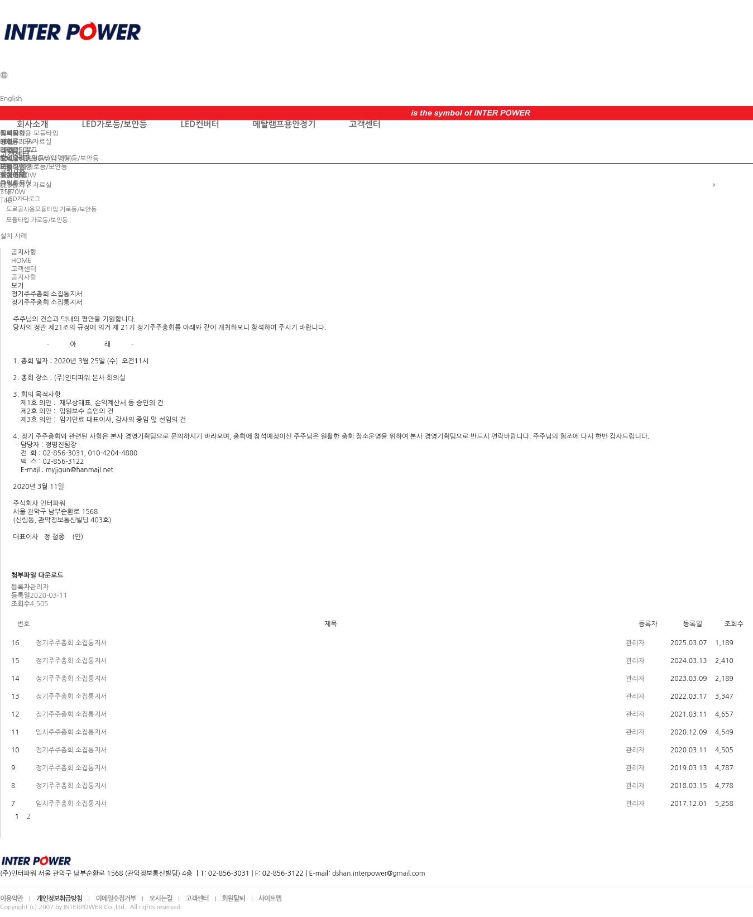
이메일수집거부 (115, 898)
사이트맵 (269, 898)
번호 (23, 624)
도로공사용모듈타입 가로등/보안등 (49, 158)
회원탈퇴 (233, 898)
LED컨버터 (199, 124)
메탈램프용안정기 (284, 124)
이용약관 (11, 898)
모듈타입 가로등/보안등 (34, 167)
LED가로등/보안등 (114, 124)
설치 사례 (13, 175)
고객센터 (364, 124)
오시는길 (160, 898)
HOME (21, 260)
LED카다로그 (18, 150)
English (11, 98)
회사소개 (32, 124)
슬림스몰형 (15, 183)
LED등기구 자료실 (26, 141)
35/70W (13, 192)
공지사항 (12, 133)
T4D (6, 200)
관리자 (635, 643)
